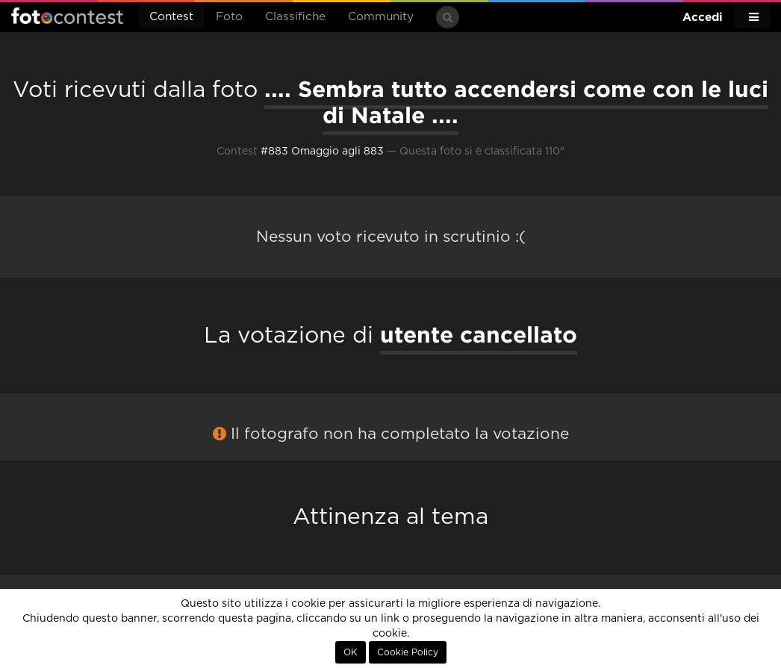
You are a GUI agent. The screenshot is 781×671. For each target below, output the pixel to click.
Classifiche (295, 16)
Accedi (702, 16)
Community (381, 16)
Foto (229, 16)
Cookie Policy (407, 652)
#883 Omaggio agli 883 (322, 151)
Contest (171, 16)
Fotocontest (67, 15)
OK (350, 652)
